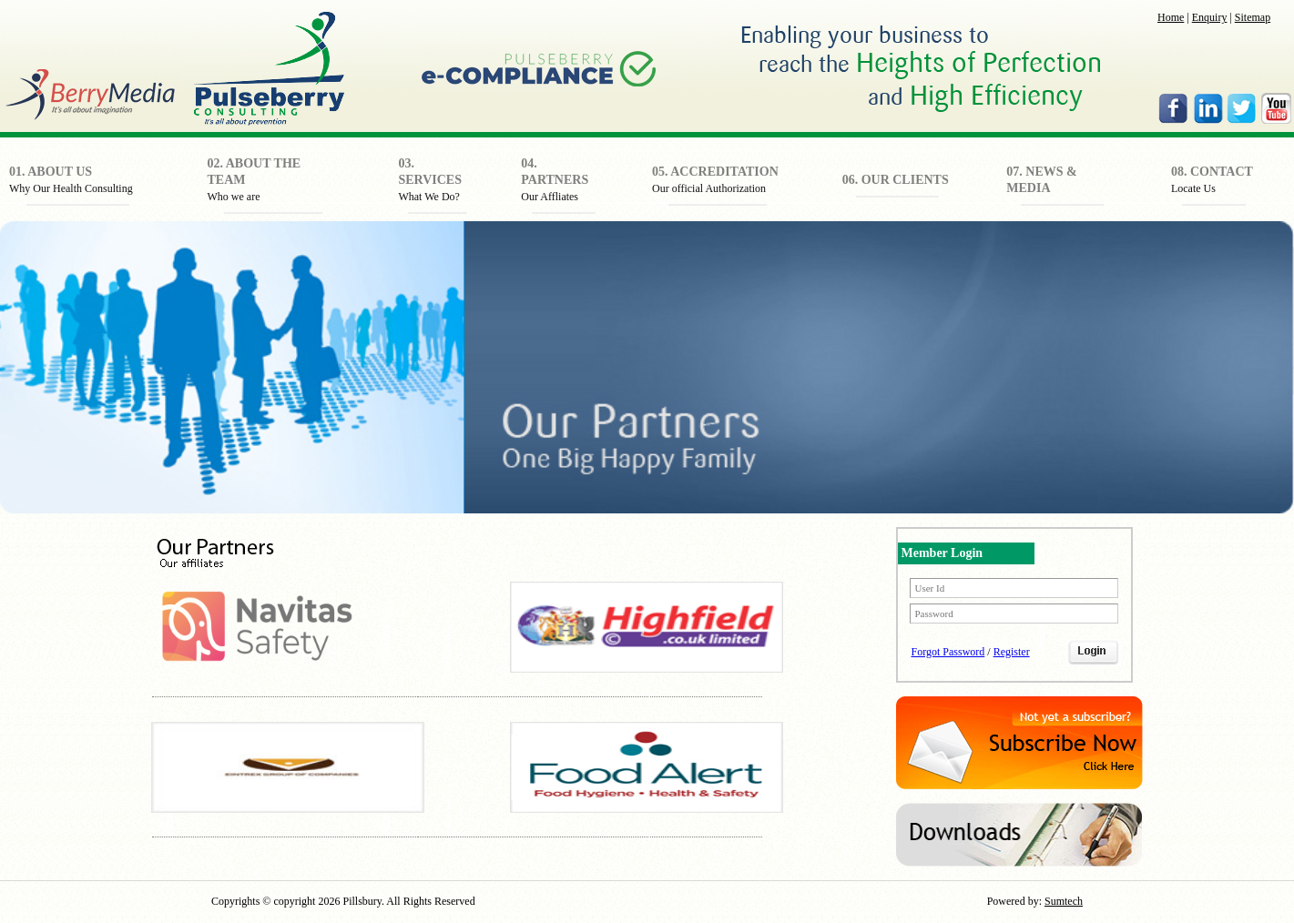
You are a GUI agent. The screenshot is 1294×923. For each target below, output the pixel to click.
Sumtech (1063, 901)
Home (1170, 17)
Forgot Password (948, 651)
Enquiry (1210, 17)
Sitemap (1252, 17)
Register (1011, 651)
